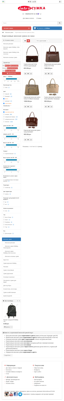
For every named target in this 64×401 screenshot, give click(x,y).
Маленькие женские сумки (21, 337)
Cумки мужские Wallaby (9, 263)
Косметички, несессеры (10, 289)
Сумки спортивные (8, 270)
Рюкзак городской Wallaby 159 (10, 320)
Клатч (6, 219)
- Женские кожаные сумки (11, 256)
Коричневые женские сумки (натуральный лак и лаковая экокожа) (29, 343)
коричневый (14, 65)
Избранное (37, 383)
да (6, 202)
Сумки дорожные (8, 273)
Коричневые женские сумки (19, 341)
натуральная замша (10, 117)
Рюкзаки (5, 266)
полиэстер (8, 187)
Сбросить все (11, 73)
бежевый (7, 96)
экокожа (8, 121)
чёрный (7, 94)
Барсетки (6, 260)
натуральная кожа (10, 119)
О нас (7, 373)
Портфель (7, 222)
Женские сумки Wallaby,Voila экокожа (11, 53)
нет (6, 204)
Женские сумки (9, 32)
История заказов (39, 381)
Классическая (8, 224)
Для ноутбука (7, 285)
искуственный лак (12, 68)
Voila (6, 87)
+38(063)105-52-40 (31, 14)
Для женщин (8, 233)
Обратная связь (38, 368)
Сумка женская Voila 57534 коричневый (30, 65)
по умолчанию (42, 41)
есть (6, 211)
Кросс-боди (8, 217)
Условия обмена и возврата (14, 372)
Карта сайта (37, 372)
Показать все (7, 105)
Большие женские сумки (21, 335)
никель (7, 194)
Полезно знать (10, 383)
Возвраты (37, 370)
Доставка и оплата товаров (14, 368)
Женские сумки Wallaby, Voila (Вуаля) (11, 48)
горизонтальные (9, 153)
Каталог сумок (16, 28)
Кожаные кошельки (8, 277)
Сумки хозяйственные (9, 292)
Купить (7, 327)
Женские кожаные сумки (10, 57)
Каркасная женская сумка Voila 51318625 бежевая (32, 98)
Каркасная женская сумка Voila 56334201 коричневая (32, 131)
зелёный (7, 101)
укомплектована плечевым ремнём (10, 180)
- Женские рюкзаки (9, 242)
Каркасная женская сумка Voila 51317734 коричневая (52, 65)
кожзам (7, 114)
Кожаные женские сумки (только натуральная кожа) (28, 339)
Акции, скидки (10, 381)
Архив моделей (7, 296)
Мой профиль (38, 379)
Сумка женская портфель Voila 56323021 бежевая (52, 98)
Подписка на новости (40, 385)
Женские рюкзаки (8, 43)
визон (7, 65)
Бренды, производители (13, 379)
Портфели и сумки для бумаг (9, 281)
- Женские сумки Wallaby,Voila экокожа (9, 252)
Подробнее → (8, 355)
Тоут (6, 227)
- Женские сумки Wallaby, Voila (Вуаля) (10, 247)
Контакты (8, 370)
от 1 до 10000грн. (10, 70)
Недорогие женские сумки (21, 352)
